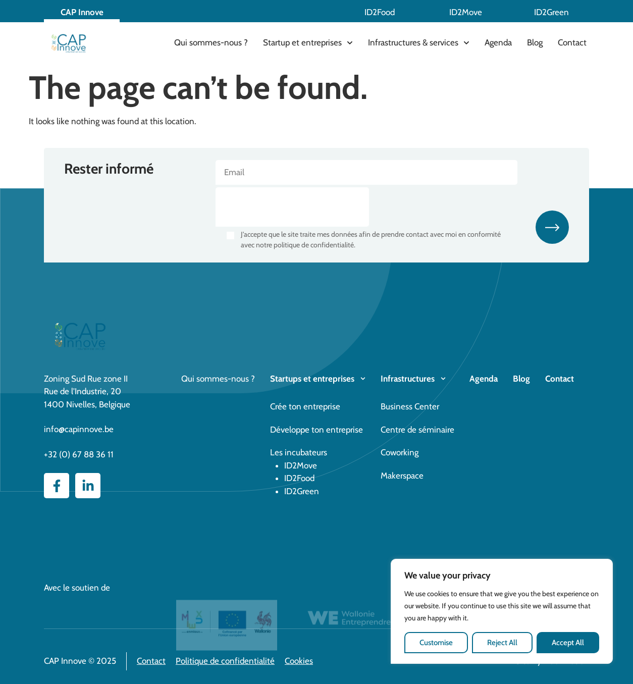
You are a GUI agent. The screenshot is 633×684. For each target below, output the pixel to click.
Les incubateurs (298, 452)
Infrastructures (408, 379)
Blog (535, 42)
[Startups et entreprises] (362, 378)
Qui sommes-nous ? (211, 42)
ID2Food (379, 12)
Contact (572, 42)
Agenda (498, 42)
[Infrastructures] (443, 378)
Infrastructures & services (418, 42)
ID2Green (551, 12)
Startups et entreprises (312, 379)
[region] (502, 611)
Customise (436, 642)
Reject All (502, 642)
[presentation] (292, 207)
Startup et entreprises (308, 42)
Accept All (568, 642)
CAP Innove (82, 12)
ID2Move (465, 12)
